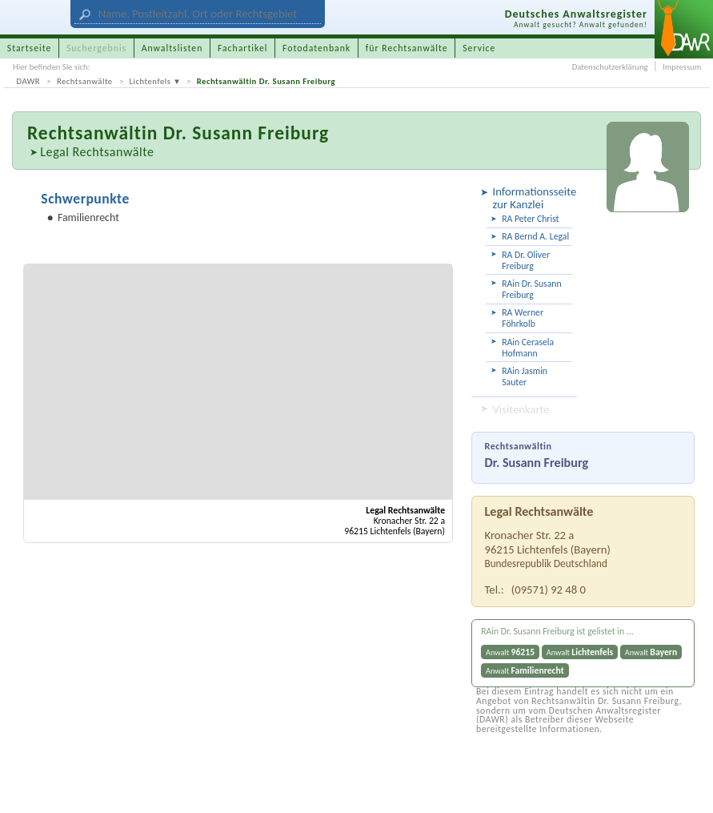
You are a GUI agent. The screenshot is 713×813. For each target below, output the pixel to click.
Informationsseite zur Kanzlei (533, 197)
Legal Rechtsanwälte (97, 151)
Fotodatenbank (316, 48)
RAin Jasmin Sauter (524, 376)
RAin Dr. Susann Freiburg (531, 289)
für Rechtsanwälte (407, 48)
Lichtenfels (150, 81)
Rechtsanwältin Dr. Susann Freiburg (266, 81)
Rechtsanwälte (85, 81)
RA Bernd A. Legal (535, 236)
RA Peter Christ (530, 218)
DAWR (29, 81)
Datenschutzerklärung (610, 67)
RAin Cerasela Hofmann (528, 347)
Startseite (29, 48)
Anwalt (510, 652)
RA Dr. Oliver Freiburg (526, 260)
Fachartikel (243, 48)
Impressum (682, 67)
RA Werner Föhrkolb (522, 318)
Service (479, 48)
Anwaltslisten (172, 48)
